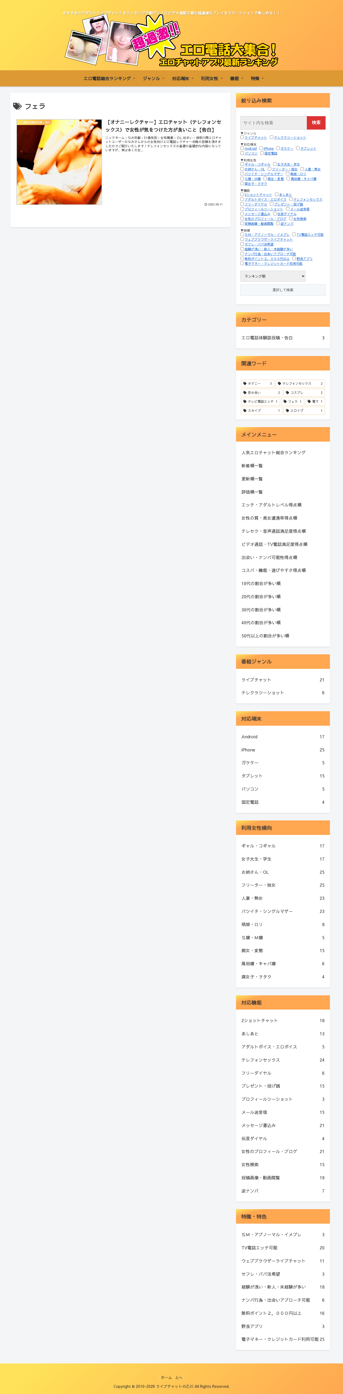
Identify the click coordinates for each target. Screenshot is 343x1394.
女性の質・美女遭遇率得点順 (269, 518)
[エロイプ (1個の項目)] (304, 411)
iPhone (269, 148)
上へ (180, 1377)
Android (251, 148)
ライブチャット (256, 137)
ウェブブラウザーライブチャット (269, 239)
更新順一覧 (252, 479)
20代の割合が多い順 (261, 596)
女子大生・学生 (288, 164)
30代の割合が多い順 (261, 609)
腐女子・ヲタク (256, 183)
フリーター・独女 (285, 169)
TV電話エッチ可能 (310, 234)
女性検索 (299, 219)
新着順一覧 (252, 465)
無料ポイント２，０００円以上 (267, 258)
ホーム (165, 1377)
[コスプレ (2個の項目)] (304, 393)
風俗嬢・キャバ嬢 (303, 179)
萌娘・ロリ (298, 174)
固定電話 (270, 153)
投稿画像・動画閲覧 (259, 223)
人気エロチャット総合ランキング (273, 452)
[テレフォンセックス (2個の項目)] (300, 384)
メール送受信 (300, 209)
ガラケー (287, 148)
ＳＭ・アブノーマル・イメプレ (267, 234)
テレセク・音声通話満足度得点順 (273, 531)
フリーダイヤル (256, 204)
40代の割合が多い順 (261, 622)
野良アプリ (305, 258)
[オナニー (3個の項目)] (257, 384)
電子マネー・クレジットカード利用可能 (274, 263)
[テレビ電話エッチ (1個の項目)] (260, 402)
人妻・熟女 (313, 169)
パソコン (251, 153)
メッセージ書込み (257, 214)
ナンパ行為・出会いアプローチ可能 (270, 254)
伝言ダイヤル (287, 214)
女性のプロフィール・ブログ (265, 219)
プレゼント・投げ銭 (288, 204)
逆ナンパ (287, 223)
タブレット (308, 148)
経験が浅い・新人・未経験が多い (269, 249)
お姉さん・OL (255, 169)
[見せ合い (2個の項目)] (261, 393)
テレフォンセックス (307, 199)
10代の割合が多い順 (261, 583)
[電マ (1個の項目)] (315, 402)
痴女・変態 (276, 179)
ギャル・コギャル (257, 164)
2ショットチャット (258, 194)
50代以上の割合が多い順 (265, 636)
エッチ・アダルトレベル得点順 (271, 505)
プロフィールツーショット (264, 209)
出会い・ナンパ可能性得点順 (269, 557)
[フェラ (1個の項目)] (292, 402)
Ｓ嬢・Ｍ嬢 (253, 179)
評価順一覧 (252, 492)
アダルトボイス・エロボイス (265, 199)
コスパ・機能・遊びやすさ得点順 (273, 570)
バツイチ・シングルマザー (264, 174)
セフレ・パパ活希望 (259, 244)
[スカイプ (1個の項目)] (261, 411)
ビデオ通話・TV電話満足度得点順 (274, 544)
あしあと (285, 194)
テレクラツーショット (290, 137)
